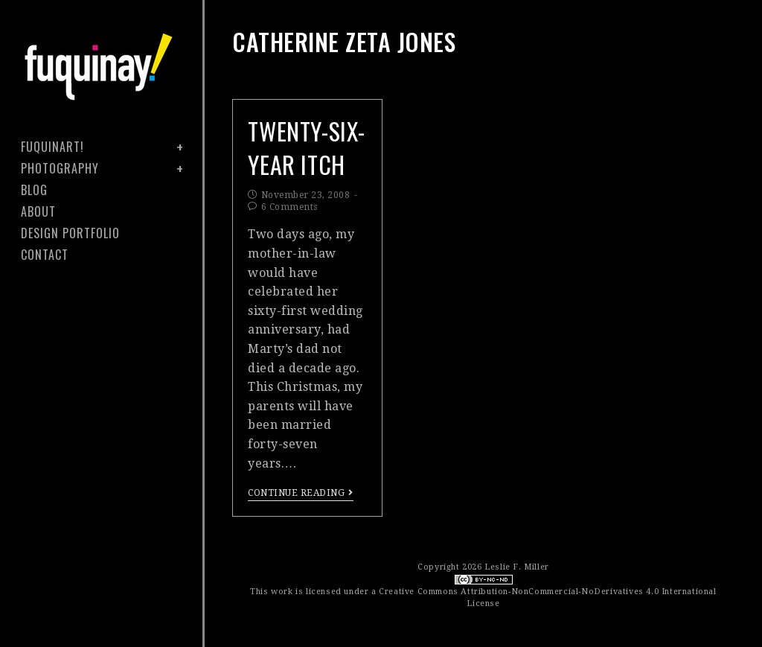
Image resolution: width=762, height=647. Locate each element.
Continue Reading (300, 493)
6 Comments (289, 207)
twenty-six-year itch (306, 147)
